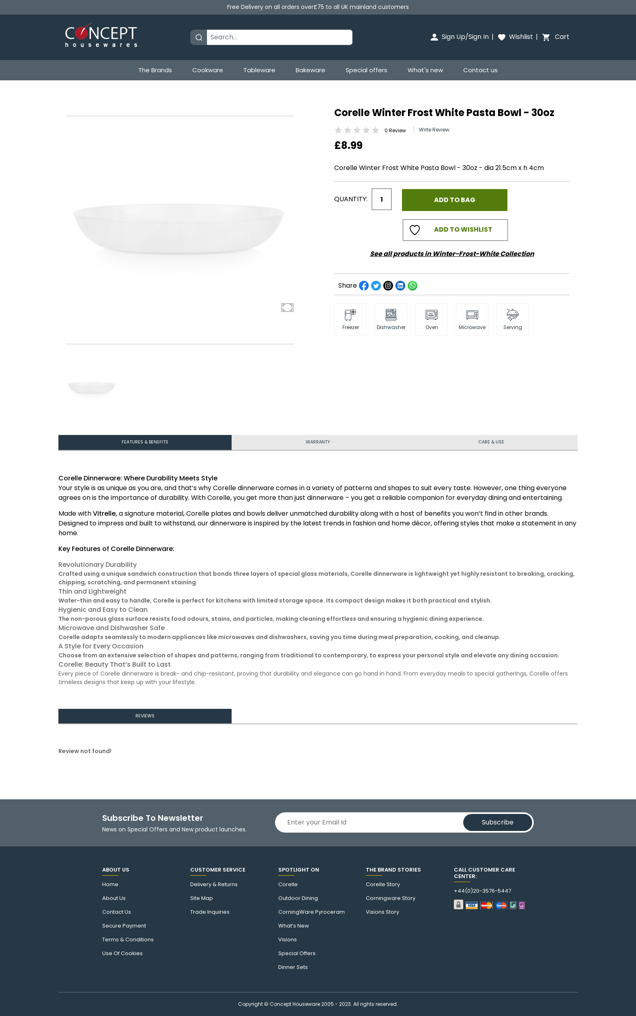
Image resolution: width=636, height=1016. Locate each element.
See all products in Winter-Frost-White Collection (452, 250)
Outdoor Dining (298, 898)
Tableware (259, 70)
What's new (425, 70)
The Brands (155, 70)
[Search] (279, 37)
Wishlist (515, 36)
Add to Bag (454, 196)
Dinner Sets (293, 967)
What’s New (293, 926)
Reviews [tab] (145, 717)
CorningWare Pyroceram (311, 912)
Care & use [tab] (491, 441)
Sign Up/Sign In (459, 36)
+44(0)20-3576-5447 (482, 891)
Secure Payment (124, 926)
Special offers (366, 70)
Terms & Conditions (128, 939)
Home (110, 884)
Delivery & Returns (214, 884)
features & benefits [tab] (145, 441)
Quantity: (350, 196)
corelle (288, 884)
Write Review (434, 126)
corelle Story (383, 884)
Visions (287, 939)
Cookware (207, 70)
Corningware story (390, 898)
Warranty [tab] (318, 441)
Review (395, 127)
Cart (555, 36)
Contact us (480, 70)
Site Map (201, 898)
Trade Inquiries (210, 912)
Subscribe (498, 822)
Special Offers (297, 953)
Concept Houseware (295, 1004)
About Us (114, 898)
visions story (382, 912)
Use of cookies (122, 953)
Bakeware (310, 70)
